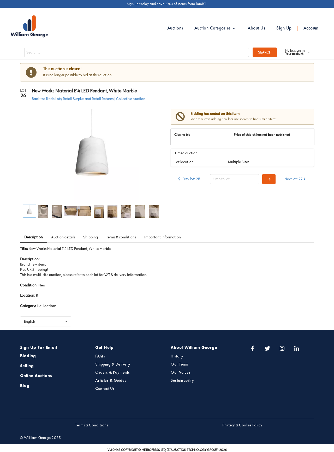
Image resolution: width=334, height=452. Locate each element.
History (177, 356)
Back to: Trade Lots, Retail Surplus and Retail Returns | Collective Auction (88, 98)
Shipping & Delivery (112, 364)
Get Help (104, 348)
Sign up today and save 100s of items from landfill (167, 4)
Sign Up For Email (38, 348)
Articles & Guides (110, 381)
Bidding (28, 356)
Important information (162, 237)
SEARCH (264, 52)
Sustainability (182, 381)
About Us (256, 28)
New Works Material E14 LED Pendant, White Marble (84, 90)
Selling (27, 366)
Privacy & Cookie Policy (242, 425)
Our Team (179, 364)
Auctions (175, 28)
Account (311, 28)
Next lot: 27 (295, 179)
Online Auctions (36, 376)
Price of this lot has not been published (262, 134)
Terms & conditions (121, 237)
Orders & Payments (112, 373)
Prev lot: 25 (188, 179)
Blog (24, 386)
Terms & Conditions (91, 425)
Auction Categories (215, 28)
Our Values (180, 373)
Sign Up (284, 28)
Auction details (63, 237)
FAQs (100, 356)
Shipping (90, 237)
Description (33, 237)
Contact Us (105, 389)
